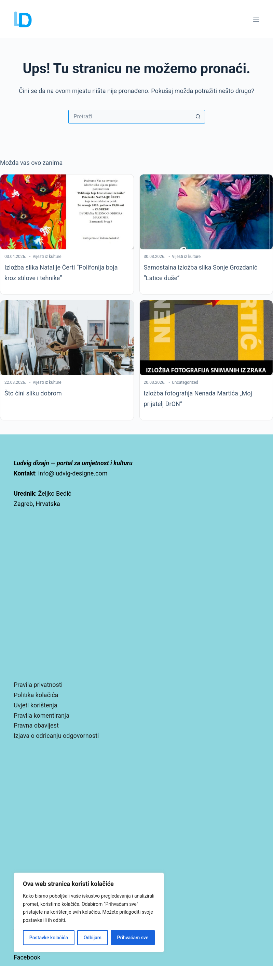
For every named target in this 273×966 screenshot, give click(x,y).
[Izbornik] (256, 19)
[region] (89, 912)
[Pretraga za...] (129, 116)
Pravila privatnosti (38, 684)
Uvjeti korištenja (35, 705)
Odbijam (92, 937)
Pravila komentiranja (41, 715)
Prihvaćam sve (133, 937)
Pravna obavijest (36, 725)
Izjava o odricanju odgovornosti (56, 735)
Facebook (27, 957)
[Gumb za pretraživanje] (198, 116)
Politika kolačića (36, 695)
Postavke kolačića (48, 937)
